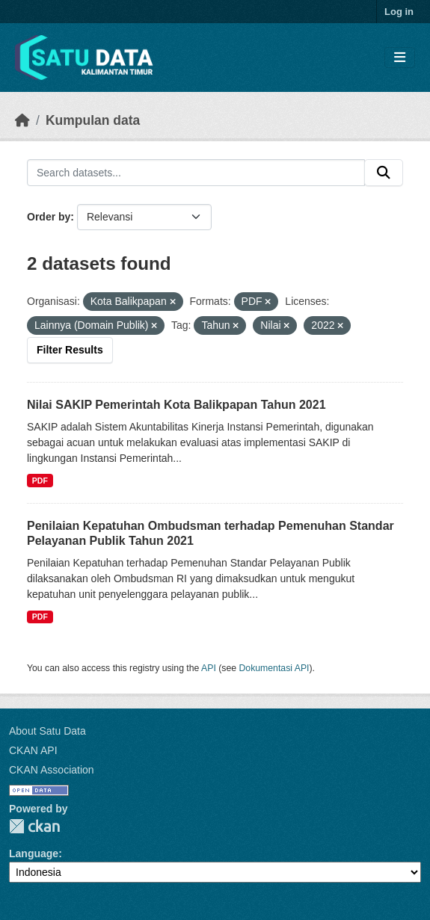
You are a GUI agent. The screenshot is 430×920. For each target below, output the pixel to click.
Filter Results (70, 350)
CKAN (34, 826)
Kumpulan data (93, 120)
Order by (48, 217)
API (208, 668)
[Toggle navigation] (399, 58)
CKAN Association (51, 770)
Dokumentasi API (274, 668)
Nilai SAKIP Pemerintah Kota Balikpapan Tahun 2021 (176, 404)
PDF (40, 480)
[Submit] (383, 172)
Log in (399, 11)
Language (33, 853)
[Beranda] (22, 120)
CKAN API (33, 750)
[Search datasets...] (196, 172)
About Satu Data (47, 731)
